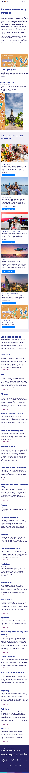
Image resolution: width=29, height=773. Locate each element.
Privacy (17, 765)
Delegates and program (8, 174)
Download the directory (8, 326)
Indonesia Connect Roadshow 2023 (8, 131)
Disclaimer (22, 765)
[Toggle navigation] (27, 2)
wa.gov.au (6, 765)
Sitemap (12, 765)
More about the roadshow (9, 302)
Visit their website (5, 369)
